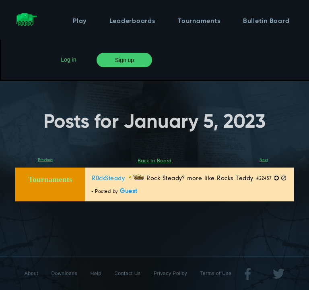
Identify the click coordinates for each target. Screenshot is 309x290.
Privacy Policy (170, 273)
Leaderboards (132, 21)
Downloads (65, 273)
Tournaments (199, 21)
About (31, 273)
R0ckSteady (118, 178)
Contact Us (127, 273)
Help (96, 273)
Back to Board (154, 160)
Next (264, 159)
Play (80, 21)
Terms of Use (215, 273)
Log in (68, 59)
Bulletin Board (266, 21)
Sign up (124, 60)
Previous (45, 159)
